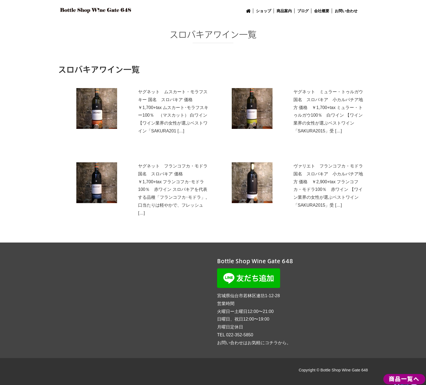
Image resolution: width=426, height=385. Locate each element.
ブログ (303, 11)
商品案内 (284, 11)
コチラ (271, 342)
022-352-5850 (239, 335)
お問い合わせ (346, 11)
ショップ (263, 11)
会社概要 (321, 11)
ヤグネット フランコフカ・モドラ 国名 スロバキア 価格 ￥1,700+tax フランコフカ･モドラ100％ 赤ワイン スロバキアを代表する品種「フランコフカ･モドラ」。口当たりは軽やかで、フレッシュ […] (174, 189)
